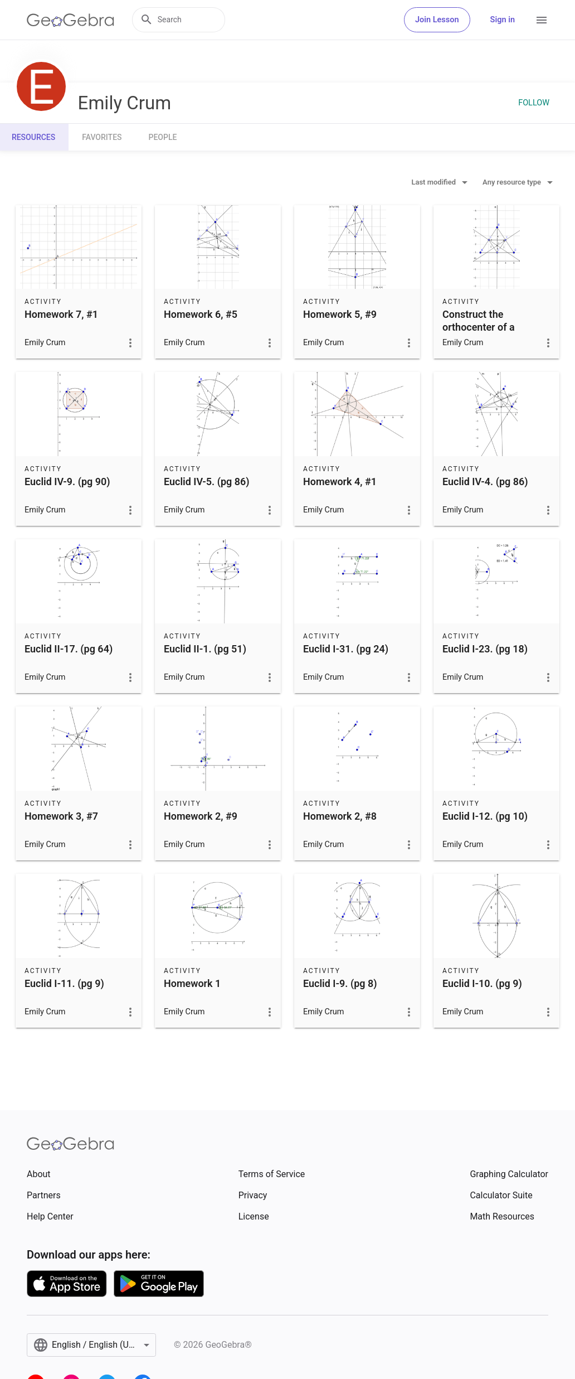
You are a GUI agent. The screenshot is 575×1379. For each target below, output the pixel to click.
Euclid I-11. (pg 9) (64, 983)
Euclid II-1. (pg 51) (205, 649)
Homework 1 (192, 983)
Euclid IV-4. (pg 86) (485, 481)
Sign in (502, 20)
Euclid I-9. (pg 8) (340, 983)
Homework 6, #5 (200, 314)
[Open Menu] (541, 20)
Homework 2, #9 (200, 816)
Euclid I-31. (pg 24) (345, 649)
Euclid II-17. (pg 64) (69, 649)
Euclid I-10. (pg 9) (482, 983)
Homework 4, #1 (340, 481)
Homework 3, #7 (61, 816)
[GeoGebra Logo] (70, 20)
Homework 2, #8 (340, 816)
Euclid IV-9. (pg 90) (67, 481)
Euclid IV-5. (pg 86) (207, 481)
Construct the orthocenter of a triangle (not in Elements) (478, 333)
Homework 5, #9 (340, 314)
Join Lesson (437, 20)
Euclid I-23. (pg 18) (485, 649)
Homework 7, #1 (61, 314)
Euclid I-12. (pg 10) (485, 816)
